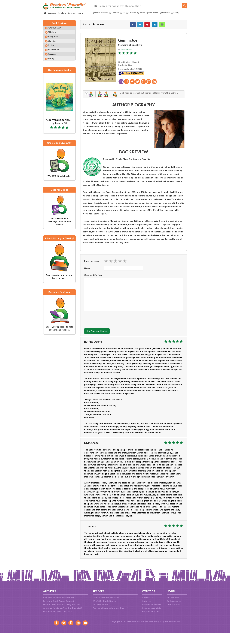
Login (80, 13)
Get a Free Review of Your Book (58, 597)
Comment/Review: (93, 278)
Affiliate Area (173, 604)
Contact (72, 13)
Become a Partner (151, 611)
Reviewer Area (174, 601)
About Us (146, 601)
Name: (87, 271)
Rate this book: (91, 264)
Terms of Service (176, 621)
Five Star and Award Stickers (57, 611)
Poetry (97, 15)
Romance (173, 12)
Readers (62, 13)
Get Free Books (100, 604)
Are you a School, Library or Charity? (110, 608)
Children (116, 12)
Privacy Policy (157, 621)
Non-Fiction (160, 12)
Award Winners (101, 12)
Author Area (173, 597)
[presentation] (107, 322)
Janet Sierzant (128, 51)
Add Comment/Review (102, 334)
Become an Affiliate (151, 608)
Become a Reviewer (151, 604)
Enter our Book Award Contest (58, 601)
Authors (52, 13)
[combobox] (140, 6)
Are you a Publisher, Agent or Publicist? (62, 608)
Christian (135, 12)
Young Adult (56, 40)
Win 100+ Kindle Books (104, 601)
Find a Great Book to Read (106, 597)
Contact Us (147, 597)
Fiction (146, 12)
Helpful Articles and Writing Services (61, 604)
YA (125, 12)
